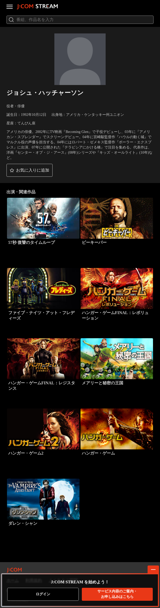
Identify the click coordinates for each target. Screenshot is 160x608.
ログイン (43, 594)
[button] (29, 170)
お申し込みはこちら (117, 594)
